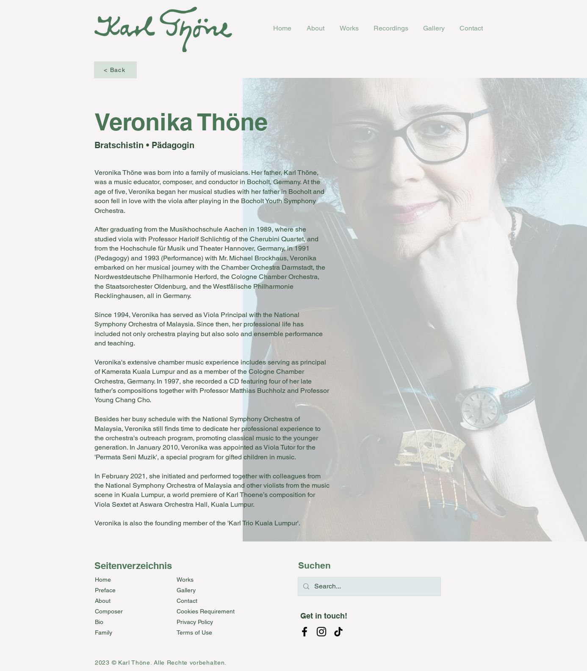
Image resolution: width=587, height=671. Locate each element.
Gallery (186, 590)
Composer (109, 611)
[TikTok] (338, 631)
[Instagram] (321, 631)
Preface (105, 590)
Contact (187, 600)
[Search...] (368, 586)
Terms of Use (194, 632)
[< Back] (115, 69)
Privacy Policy (195, 622)
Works (185, 579)
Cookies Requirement (206, 611)
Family (103, 632)
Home (103, 579)
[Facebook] (304, 631)
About (103, 600)
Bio (99, 622)
